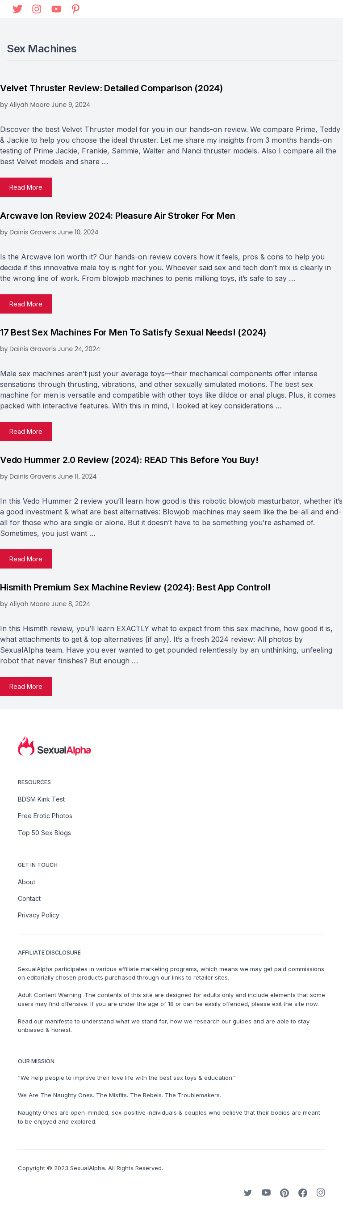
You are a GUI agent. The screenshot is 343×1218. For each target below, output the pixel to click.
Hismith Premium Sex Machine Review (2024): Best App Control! (135, 587)
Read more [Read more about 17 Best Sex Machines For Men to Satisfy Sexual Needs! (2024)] (25, 431)
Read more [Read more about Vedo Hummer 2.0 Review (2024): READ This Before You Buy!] (25, 559)
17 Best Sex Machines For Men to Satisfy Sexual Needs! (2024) (133, 332)
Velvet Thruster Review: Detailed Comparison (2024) (111, 88)
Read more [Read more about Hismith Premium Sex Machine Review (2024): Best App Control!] (25, 686)
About (26, 882)
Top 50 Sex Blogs (44, 832)
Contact (29, 898)
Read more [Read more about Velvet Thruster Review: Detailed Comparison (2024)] (25, 187)
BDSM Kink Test (41, 799)
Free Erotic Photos (45, 815)
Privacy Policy (38, 915)
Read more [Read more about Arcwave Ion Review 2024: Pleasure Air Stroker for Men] (25, 304)
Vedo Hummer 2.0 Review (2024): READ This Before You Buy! (129, 459)
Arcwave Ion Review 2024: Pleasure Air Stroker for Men (117, 215)
